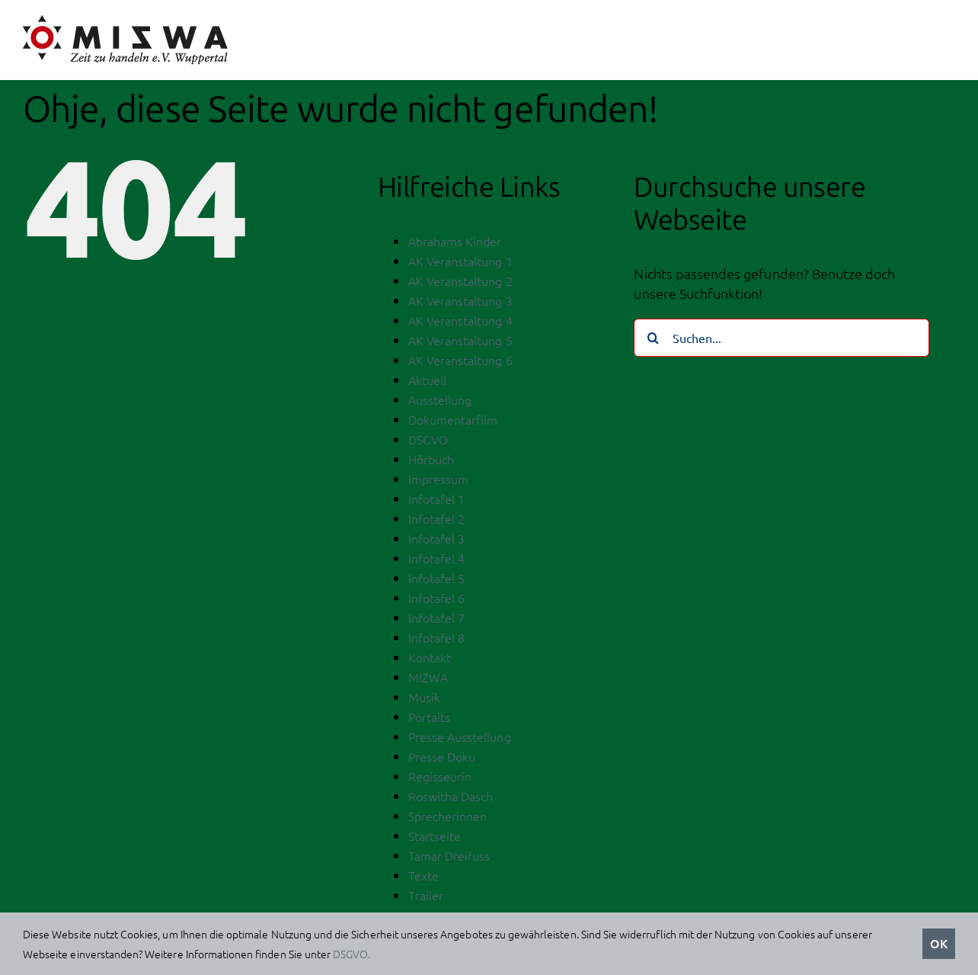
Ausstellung (440, 403)
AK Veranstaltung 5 (460, 343)
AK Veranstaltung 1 (460, 264)
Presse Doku (442, 760)
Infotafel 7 (436, 621)
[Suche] (653, 341)
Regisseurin (440, 779)
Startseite (435, 839)
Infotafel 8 (436, 641)
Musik (424, 700)
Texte (423, 879)
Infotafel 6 (436, 601)
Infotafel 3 (436, 542)
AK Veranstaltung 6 (460, 363)
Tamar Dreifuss (449, 859)
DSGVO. (351, 953)
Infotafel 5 (436, 581)
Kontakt (429, 661)
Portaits (429, 720)
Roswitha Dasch (451, 799)
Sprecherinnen (447, 819)
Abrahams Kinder (455, 244)
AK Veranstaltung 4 (460, 324)
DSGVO (428, 443)
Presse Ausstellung (459, 740)
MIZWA (428, 680)
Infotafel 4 (436, 561)
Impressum (438, 482)
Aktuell (427, 383)
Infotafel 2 (436, 522)
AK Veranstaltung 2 (460, 284)
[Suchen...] (781, 341)
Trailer (425, 898)
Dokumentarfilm (453, 423)
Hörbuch (431, 462)
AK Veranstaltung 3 (460, 304)
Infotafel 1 (436, 502)
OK (939, 943)
